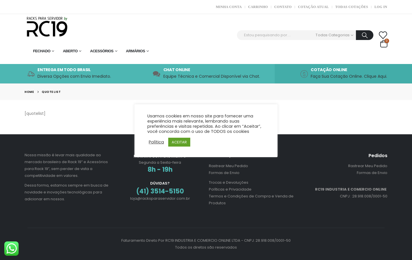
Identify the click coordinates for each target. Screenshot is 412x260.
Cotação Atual (313, 7)
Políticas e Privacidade (230, 189)
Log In (381, 7)
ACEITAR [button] (179, 142)
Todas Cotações (351, 7)
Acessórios (102, 51)
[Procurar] (364, 35)
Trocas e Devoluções (228, 182)
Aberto (70, 51)
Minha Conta (229, 7)
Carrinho (258, 7)
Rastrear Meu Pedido (228, 166)
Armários (135, 51)
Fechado (41, 51)
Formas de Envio (224, 172)
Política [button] (156, 142)
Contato (283, 7)
